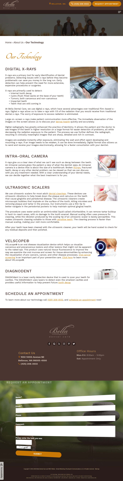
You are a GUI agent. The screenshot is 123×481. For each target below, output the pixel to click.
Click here (67, 257)
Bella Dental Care (41, 469)
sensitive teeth (65, 219)
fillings (76, 167)
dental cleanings (57, 193)
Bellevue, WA (57, 4)
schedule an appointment (82, 299)
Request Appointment (107, 4)
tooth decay (64, 282)
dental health (63, 121)
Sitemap (97, 469)
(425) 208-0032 (80, 4)
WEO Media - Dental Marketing (57, 469)
